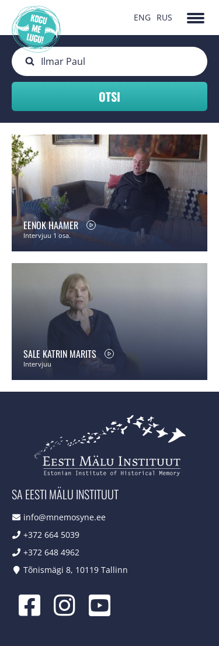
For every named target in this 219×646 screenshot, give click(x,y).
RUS (164, 17)
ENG (142, 17)
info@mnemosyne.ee (64, 517)
